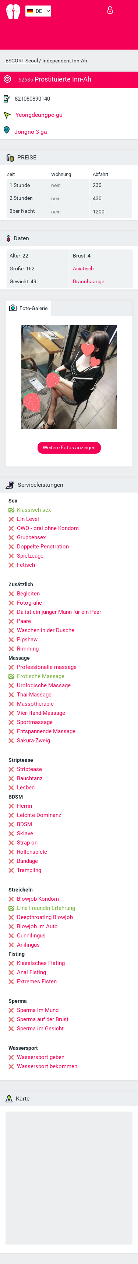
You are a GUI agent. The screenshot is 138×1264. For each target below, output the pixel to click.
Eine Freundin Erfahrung (46, 908)
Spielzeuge (30, 555)
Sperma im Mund (38, 1010)
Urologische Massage (44, 685)
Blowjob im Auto (37, 926)
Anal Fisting (31, 972)
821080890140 (32, 99)
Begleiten (28, 593)
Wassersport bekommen (47, 1066)
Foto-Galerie (28, 308)
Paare (24, 621)
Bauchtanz (29, 778)
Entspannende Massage (46, 731)
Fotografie (29, 602)
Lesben (26, 787)
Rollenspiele (32, 852)
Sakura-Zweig (33, 740)
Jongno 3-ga (25, 130)
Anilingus (28, 944)
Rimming (28, 648)
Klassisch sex (34, 510)
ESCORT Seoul (22, 61)
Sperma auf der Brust (42, 1019)
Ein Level (28, 519)
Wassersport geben (40, 1057)
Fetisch (26, 565)
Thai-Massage (34, 694)
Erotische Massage (40, 676)
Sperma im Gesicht (40, 1028)
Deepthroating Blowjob (45, 917)
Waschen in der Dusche (45, 630)
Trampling (29, 870)
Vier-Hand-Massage (41, 713)
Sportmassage (35, 722)
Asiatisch (83, 268)
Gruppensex (31, 537)
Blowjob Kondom (38, 899)
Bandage (27, 861)
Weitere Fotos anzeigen (69, 447)
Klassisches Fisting (41, 963)
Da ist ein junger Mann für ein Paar (59, 612)
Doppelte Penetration (43, 546)
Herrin (24, 806)
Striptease (29, 769)
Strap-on (27, 842)
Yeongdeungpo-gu (33, 115)
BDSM (24, 824)
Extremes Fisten (37, 981)
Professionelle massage (47, 667)
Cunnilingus (31, 935)
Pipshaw (27, 639)
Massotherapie (35, 704)
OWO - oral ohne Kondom (48, 528)
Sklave (25, 833)
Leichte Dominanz (39, 815)
